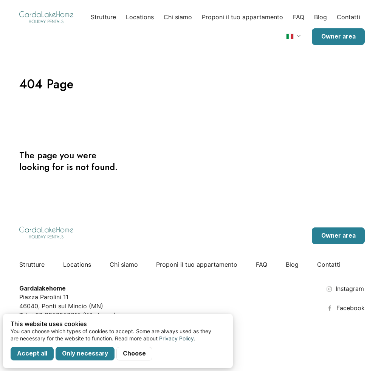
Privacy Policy (176, 338)
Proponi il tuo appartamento (242, 17)
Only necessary (85, 353)
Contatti (348, 17)
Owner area (338, 36)
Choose (134, 353)
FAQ (298, 17)
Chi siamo (178, 17)
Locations (140, 17)
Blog (320, 17)
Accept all (32, 353)
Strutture (103, 17)
